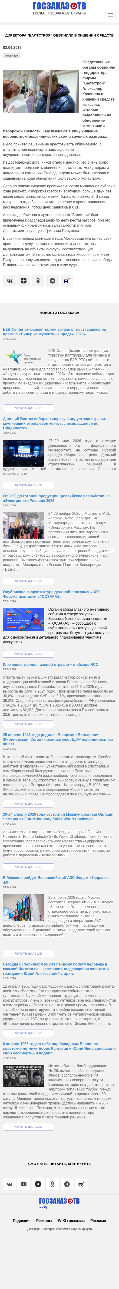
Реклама (98, 1221)
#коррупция (11, 55)
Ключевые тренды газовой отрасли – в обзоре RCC (51, 664)
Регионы (44, 1221)
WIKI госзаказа (71, 1221)
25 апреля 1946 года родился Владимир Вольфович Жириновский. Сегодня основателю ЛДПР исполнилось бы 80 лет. (58, 739)
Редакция (21, 1221)
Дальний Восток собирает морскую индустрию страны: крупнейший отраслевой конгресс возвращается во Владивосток (54, 423)
